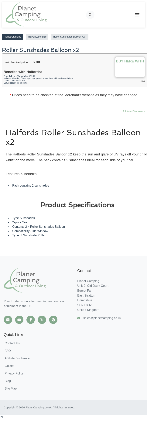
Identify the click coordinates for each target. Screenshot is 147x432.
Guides (9, 365)
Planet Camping (12, 36)
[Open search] (90, 15)
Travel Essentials (37, 36)
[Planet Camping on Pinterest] (53, 320)
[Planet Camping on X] (42, 320)
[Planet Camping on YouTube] (19, 320)
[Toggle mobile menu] (137, 15)
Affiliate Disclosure (134, 111)
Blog (8, 381)
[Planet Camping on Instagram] (8, 320)
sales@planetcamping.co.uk (99, 318)
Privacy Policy (14, 373)
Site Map (11, 388)
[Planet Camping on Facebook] (30, 320)
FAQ (8, 350)
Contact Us (12, 343)
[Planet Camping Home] (26, 15)
